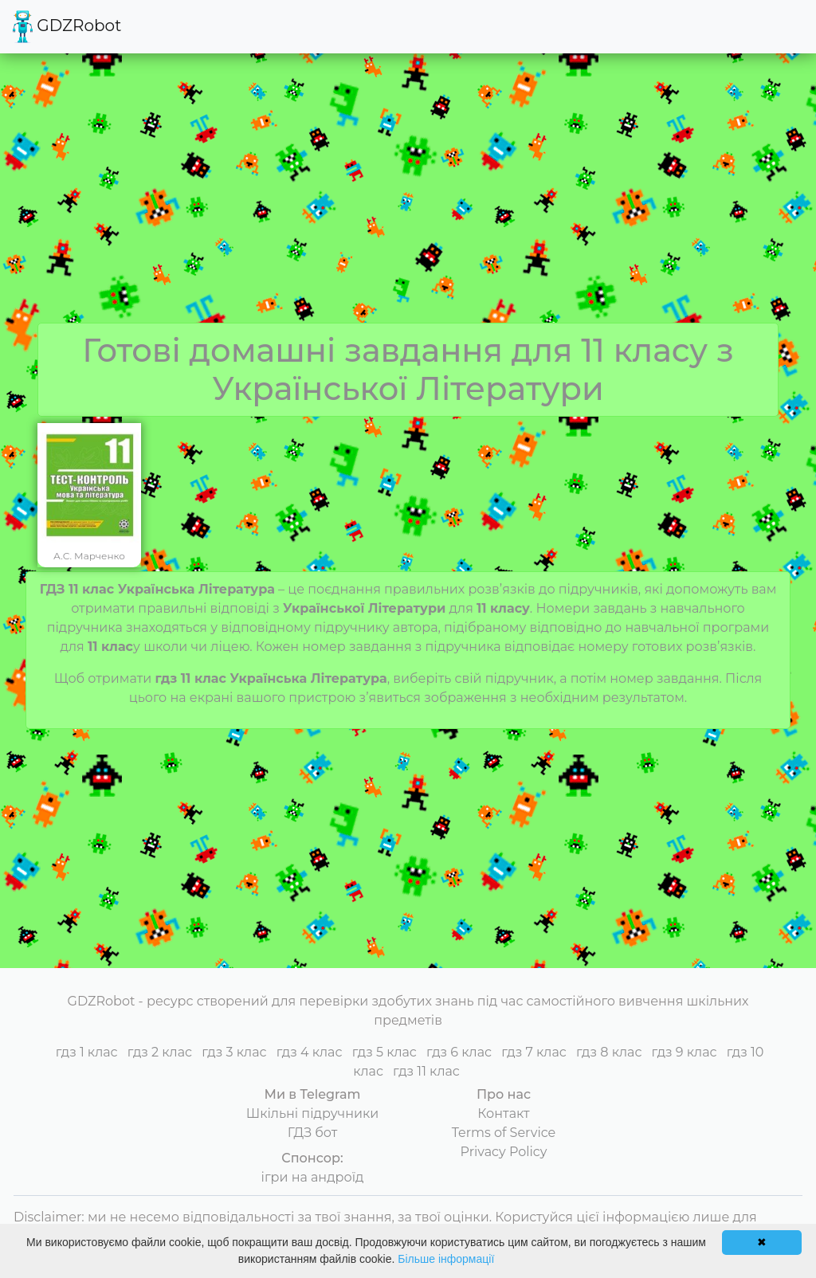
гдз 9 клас (684, 1052)
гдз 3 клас (234, 1052)
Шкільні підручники (312, 1113)
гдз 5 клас (384, 1052)
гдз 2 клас (160, 1052)
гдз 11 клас (426, 1071)
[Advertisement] (408, 203)
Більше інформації (446, 1259)
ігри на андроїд (312, 1177)
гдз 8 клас (608, 1052)
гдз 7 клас (534, 1052)
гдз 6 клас (459, 1052)
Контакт (503, 1113)
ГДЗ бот (313, 1132)
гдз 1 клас (87, 1052)
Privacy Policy (504, 1151)
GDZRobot (67, 26)
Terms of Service (504, 1132)
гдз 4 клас (310, 1052)
